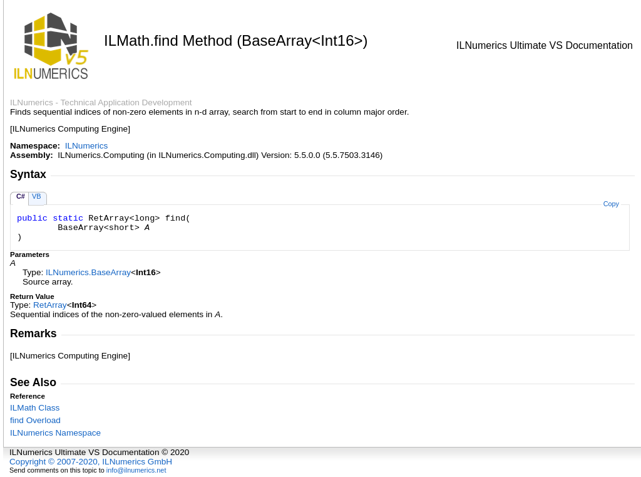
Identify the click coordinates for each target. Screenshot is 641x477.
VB (36, 196)
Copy (611, 203)
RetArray (50, 305)
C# (20, 196)
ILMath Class (34, 407)
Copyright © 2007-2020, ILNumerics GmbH (90, 461)
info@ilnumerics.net (136, 470)
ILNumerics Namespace (55, 433)
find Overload (35, 420)
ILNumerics (86, 145)
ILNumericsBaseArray (88, 272)
